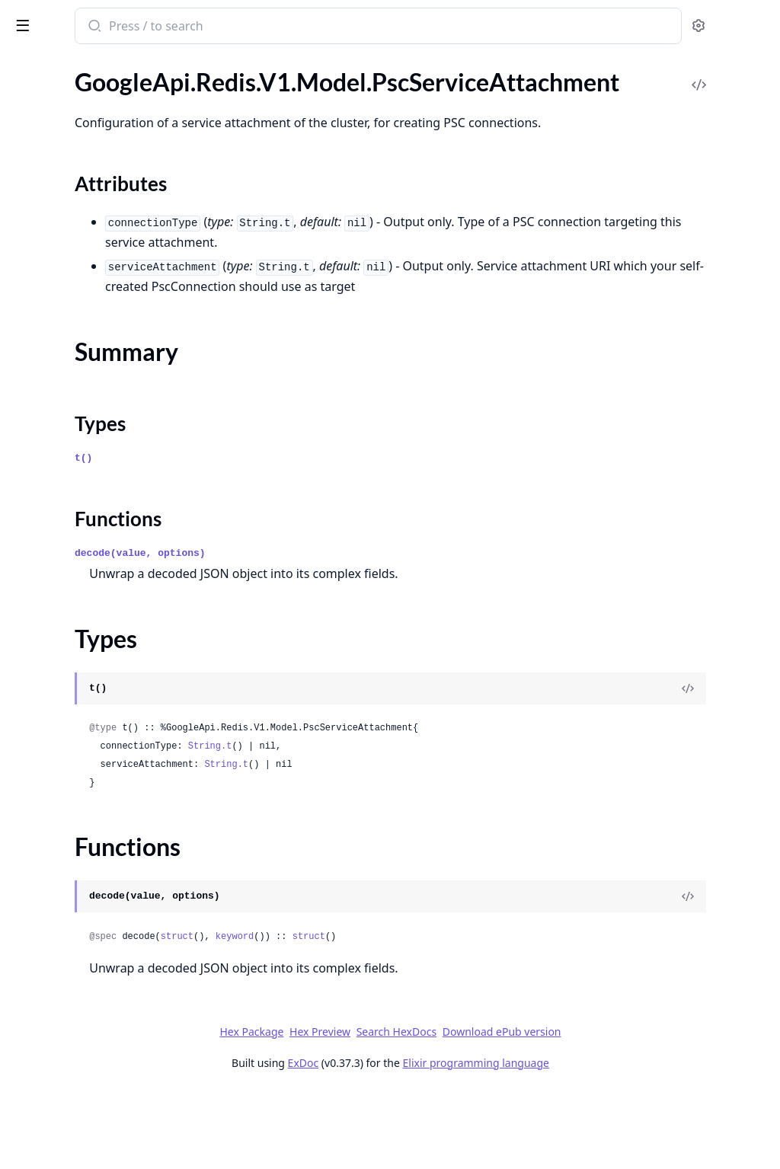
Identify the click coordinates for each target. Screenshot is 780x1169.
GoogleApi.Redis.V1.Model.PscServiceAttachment (108, 120)
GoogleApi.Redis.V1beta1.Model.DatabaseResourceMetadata (108, 1133)
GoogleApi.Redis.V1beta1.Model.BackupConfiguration (108, 763)
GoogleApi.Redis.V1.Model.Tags (93, 393)
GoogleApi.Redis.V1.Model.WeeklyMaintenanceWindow (108, 537)
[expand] (213, 81)
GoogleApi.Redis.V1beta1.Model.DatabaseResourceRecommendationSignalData (108, 1154)
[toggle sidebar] (209, 24)
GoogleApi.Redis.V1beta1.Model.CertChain (108, 825)
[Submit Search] (292, 27)
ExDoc (417, 1140)
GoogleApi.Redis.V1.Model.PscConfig (108, 79)
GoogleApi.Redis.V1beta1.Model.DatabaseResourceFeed (108, 1072)
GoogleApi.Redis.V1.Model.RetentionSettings (108, 331)
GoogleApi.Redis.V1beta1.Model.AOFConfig (108, 640)
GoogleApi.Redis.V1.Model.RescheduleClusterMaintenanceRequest (108, 290)
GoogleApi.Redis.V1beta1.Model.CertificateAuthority (108, 845)
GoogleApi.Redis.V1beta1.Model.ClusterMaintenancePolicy (108, 907)
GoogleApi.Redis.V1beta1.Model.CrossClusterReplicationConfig (108, 1031)
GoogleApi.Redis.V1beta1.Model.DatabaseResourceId (108, 1113)
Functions (53, 201)
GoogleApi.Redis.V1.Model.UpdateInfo (108, 475)
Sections (49, 146)
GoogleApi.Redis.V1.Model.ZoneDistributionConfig (108, 558)
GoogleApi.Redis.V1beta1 (78, 578)
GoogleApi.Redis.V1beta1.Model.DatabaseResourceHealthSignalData (108, 1092)
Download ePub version (615, 1109)
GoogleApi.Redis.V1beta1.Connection (108, 619)
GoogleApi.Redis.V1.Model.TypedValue (108, 455)
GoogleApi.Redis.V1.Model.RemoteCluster (108, 270)
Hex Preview (434, 1109)
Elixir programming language (589, 1140)
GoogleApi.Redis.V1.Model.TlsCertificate (108, 434)
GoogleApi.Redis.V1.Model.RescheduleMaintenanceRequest (108, 311)
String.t (410, 824)
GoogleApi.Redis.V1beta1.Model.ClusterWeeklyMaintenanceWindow (108, 969)
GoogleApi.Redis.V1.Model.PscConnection (108, 99)
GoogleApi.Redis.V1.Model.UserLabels (108, 516)
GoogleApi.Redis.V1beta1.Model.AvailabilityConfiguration (108, 681)
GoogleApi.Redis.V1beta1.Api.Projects (108, 599)
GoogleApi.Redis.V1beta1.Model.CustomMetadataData (108, 1051)
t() (283, 535)
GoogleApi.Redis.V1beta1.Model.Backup (108, 702)
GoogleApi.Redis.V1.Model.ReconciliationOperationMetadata (108, 249)
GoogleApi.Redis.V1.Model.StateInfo (107, 352)
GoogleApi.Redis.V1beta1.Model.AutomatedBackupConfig (108, 660)
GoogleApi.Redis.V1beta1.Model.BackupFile (108, 784)
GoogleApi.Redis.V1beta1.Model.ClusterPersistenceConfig (108, 948)
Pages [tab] (27, 65)
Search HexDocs (510, 1110)
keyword (434, 1014)
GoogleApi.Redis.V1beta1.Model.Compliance (108, 989)
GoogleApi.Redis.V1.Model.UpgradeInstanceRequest (108, 496)
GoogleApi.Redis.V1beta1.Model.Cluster (108, 866)
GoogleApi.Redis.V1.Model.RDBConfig (108, 229)
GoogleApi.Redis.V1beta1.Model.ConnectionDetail (108, 1010)
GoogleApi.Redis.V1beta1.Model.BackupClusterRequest (108, 722)
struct (376, 1014)
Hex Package (366, 1109)
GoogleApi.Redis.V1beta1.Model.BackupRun (108, 804)
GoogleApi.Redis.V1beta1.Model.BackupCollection (108, 743)
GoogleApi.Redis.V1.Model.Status (99, 373)
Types (42, 183)
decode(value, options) (339, 631)
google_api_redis (65, 18)
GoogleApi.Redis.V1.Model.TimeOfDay (108, 414)
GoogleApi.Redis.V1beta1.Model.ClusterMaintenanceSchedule (108, 928)
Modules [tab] (92, 65)
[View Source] (716, 766)
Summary (51, 165)
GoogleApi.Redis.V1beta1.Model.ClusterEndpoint (108, 887)
